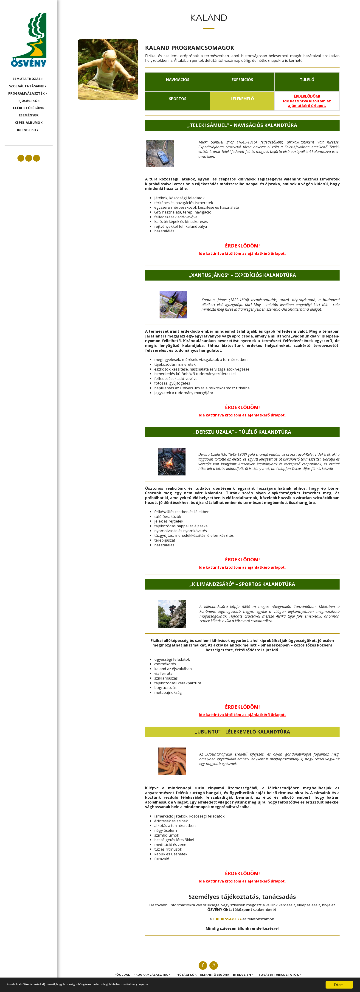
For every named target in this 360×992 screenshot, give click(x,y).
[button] (28, 78)
